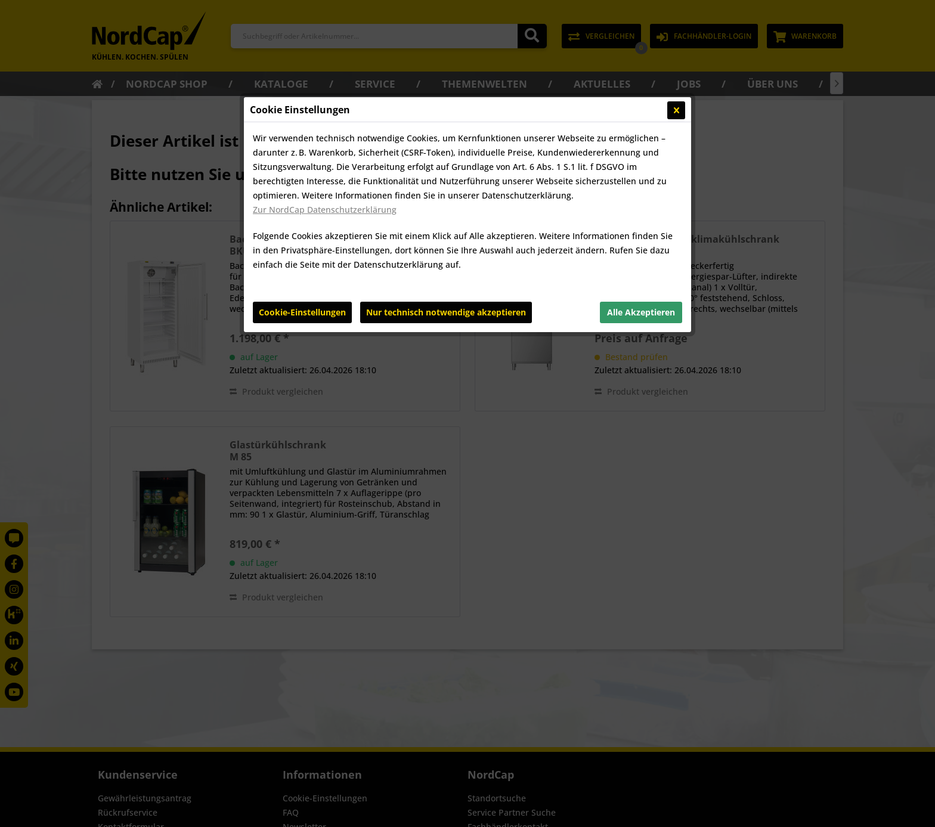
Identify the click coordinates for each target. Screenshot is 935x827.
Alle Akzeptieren (641, 312)
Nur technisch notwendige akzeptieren (446, 312)
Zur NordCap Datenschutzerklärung (325, 209)
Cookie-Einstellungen (302, 312)
